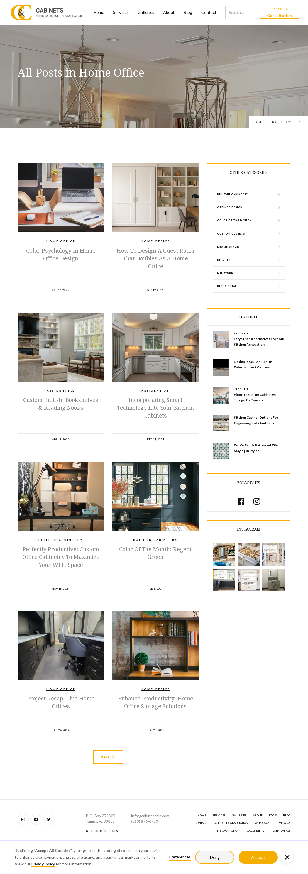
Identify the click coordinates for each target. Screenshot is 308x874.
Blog (188, 12)
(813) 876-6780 (144, 821)
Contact (208, 12)
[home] (46, 12)
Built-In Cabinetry (60, 539)
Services (121, 12)
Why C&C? (262, 822)
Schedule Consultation (279, 12)
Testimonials (280, 830)
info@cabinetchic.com (150, 815)
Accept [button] (258, 857)
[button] (287, 857)
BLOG (286, 815)
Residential (61, 390)
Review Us (282, 822)
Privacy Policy (43, 863)
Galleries (146, 12)
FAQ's (273, 815)
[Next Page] (108, 757)
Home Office (60, 241)
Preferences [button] (180, 857)
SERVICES (219, 815)
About (169, 12)
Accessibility (255, 830)
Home (98, 12)
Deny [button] (215, 857)
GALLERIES (239, 815)
